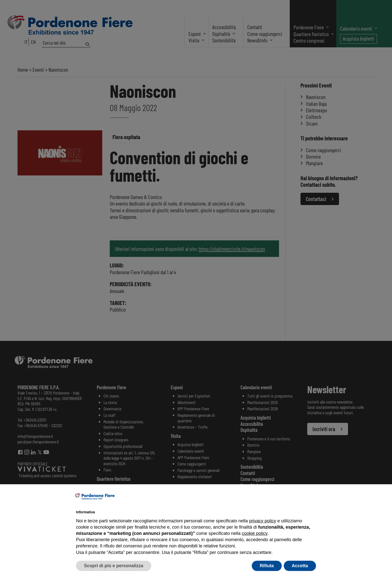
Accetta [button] (300, 565)
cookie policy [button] (254, 533)
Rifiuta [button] (267, 565)
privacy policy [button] (262, 520)
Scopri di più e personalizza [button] (113, 565)
